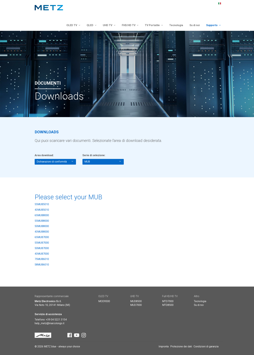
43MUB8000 (42, 231)
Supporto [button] (213, 25)
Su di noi (195, 25)
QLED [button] (91, 25)
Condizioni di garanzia (206, 346)
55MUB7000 (42, 242)
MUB (102, 161)
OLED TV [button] (73, 25)
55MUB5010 (42, 204)
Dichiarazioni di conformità (55, 161)
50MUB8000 (42, 226)
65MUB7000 (42, 237)
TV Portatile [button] (154, 25)
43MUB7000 (42, 253)
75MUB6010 (42, 259)
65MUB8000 (42, 215)
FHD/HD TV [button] (130, 25)
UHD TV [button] (109, 25)
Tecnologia (176, 25)
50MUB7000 (42, 248)
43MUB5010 (42, 209)
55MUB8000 (42, 220)
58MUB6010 (42, 264)
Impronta (164, 346)
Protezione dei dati (181, 346)
